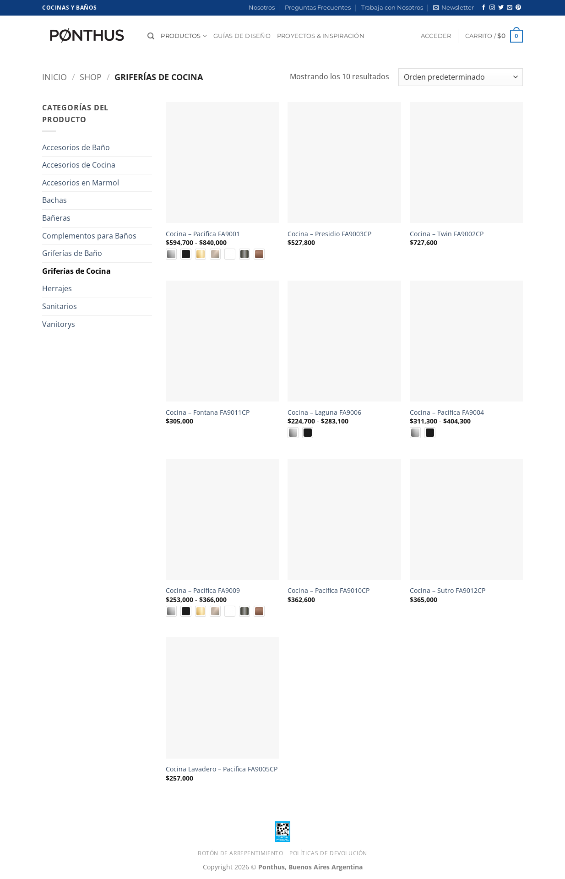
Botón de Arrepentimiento (240, 853)
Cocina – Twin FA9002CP (447, 234)
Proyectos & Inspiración (320, 36)
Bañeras (56, 218)
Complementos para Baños (89, 236)
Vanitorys (58, 324)
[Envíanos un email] (509, 8)
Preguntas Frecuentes (318, 7)
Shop (91, 76)
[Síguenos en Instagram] (492, 8)
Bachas (54, 200)
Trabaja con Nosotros (392, 7)
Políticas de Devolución (328, 853)
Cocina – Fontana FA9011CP (208, 412)
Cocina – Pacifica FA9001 (203, 234)
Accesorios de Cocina (78, 165)
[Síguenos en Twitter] (501, 8)
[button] (453, 8)
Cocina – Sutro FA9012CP (447, 590)
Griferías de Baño (72, 253)
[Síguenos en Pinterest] (518, 8)
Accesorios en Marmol (80, 183)
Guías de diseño (242, 36)
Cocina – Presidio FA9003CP (329, 234)
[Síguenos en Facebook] (483, 8)
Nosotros (262, 7)
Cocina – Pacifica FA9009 (203, 590)
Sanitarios (59, 306)
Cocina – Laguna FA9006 (324, 412)
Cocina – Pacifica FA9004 (447, 412)
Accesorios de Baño (76, 147)
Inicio (54, 76)
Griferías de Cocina (76, 271)
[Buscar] (150, 36)
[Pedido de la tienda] (460, 77)
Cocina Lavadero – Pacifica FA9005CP (221, 769)
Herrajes (57, 288)
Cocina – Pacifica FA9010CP (328, 590)
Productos (184, 36)
